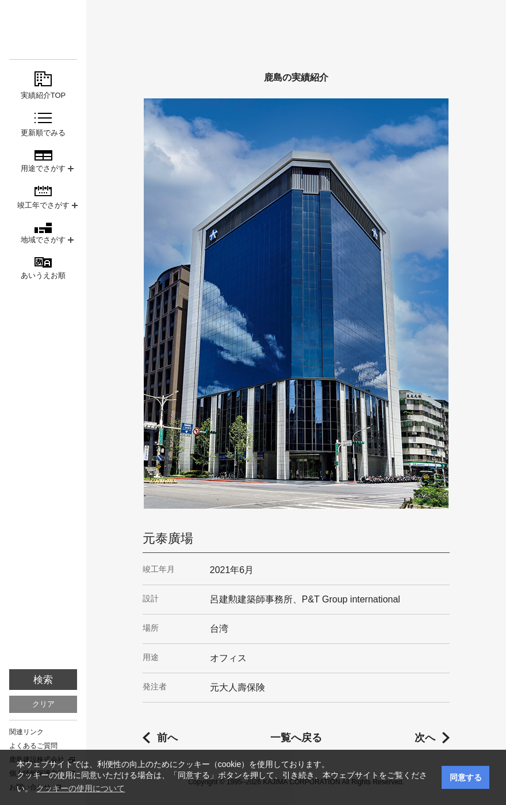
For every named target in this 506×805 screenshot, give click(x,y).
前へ (167, 737)
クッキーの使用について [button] (80, 788)
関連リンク (26, 731)
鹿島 (43, 29)
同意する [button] (466, 777)
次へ (425, 737)
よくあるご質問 (33, 745)
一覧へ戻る (296, 737)
